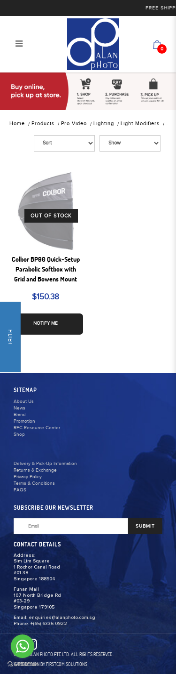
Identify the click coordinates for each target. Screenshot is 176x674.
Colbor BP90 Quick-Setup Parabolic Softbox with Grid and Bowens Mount (46, 269)
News (19, 408)
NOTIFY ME (45, 323)
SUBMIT (145, 526)
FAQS (20, 490)
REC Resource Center (37, 428)
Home (17, 123)
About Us (24, 401)
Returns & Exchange (35, 470)
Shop (19, 434)
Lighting (103, 123)
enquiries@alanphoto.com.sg (62, 617)
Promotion (24, 421)
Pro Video (74, 123)
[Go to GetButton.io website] (23, 664)
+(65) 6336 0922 (49, 623)
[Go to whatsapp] (22, 646)
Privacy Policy (28, 477)
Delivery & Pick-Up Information (45, 463)
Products (42, 123)
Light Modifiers (140, 123)
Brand (20, 414)
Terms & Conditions (34, 483)
